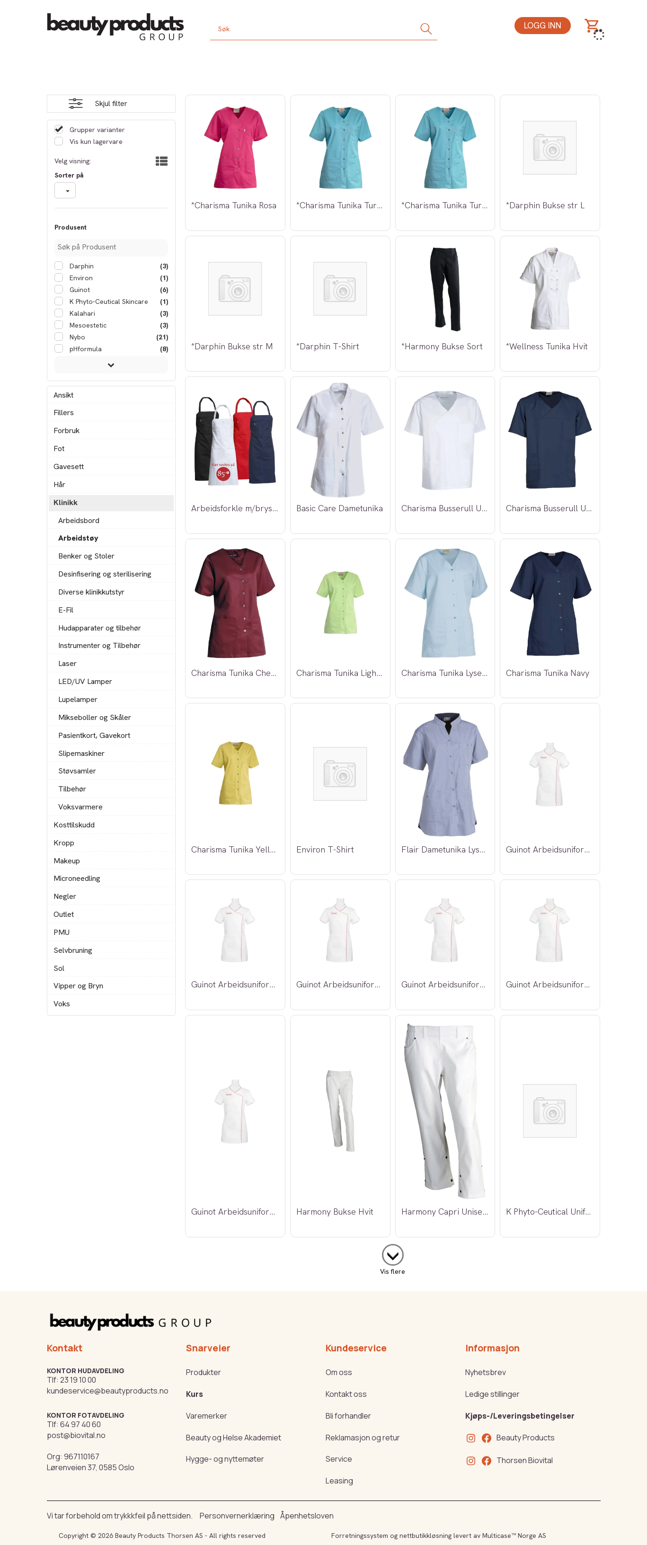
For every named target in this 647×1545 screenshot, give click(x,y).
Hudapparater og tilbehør (99, 628)
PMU (61, 932)
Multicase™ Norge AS (514, 1535)
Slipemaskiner (81, 753)
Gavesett (68, 466)
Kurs (194, 1394)
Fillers (63, 412)
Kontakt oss (346, 1394)
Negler (64, 896)
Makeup (66, 861)
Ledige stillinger (492, 1394)
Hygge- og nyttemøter (225, 1459)
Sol (58, 968)
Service (339, 1459)
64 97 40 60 (80, 1424)
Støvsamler (77, 771)
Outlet (63, 914)
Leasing (339, 1480)
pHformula (85, 349)
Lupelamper (77, 699)
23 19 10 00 (78, 1380)
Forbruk (66, 430)
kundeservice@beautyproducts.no (107, 1390)
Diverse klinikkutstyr (91, 592)
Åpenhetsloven (307, 1515)
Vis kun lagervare (95, 141)
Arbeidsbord (78, 520)
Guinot (79, 289)
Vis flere (392, 1271)
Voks (61, 1004)
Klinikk (65, 502)
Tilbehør (72, 789)
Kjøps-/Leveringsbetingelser (520, 1416)
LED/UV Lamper (85, 681)
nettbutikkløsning (425, 1535)
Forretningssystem (359, 1535)
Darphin (81, 266)
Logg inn (542, 25)
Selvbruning (72, 950)
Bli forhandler (348, 1416)
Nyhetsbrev (485, 1372)
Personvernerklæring (237, 1515)
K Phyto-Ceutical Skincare (108, 301)
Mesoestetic (87, 325)
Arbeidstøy (78, 538)
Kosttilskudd (74, 825)
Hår (59, 484)
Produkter (203, 1372)
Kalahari (81, 313)
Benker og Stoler (86, 556)
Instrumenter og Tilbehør (99, 645)
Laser (67, 663)
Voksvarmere (80, 807)
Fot (58, 448)
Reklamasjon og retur (363, 1437)
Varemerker (206, 1416)
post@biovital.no (76, 1435)
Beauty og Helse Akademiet (233, 1437)
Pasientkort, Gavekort (94, 735)
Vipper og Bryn (78, 986)
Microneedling (76, 878)
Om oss (339, 1372)
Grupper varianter (96, 129)
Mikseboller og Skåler (94, 717)
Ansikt (63, 395)
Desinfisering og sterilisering (104, 574)
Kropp (63, 843)
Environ (80, 278)
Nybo (76, 337)
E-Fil (65, 610)
